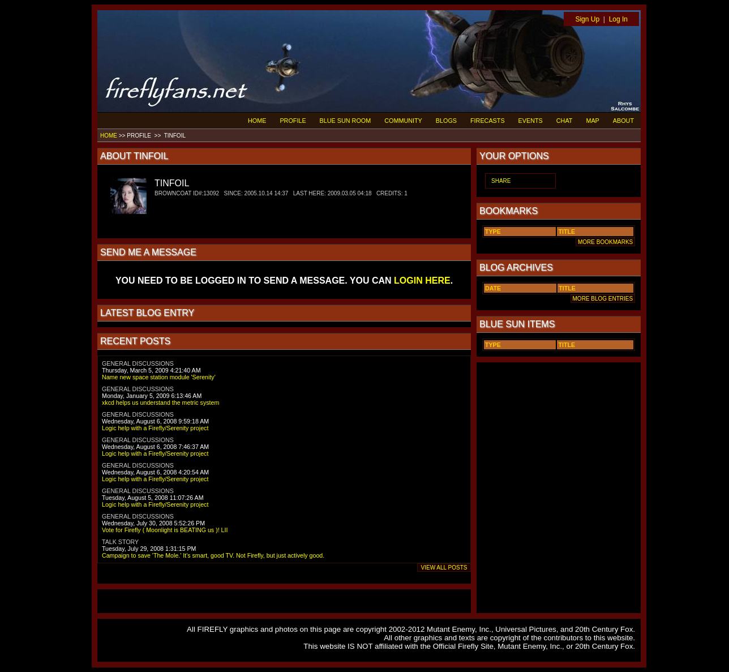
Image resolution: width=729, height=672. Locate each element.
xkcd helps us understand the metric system (160, 402)
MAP (592, 120)
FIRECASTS (487, 120)
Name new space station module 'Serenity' (159, 377)
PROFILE (293, 120)
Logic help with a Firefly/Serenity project (155, 428)
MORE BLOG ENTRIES (602, 299)
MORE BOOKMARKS (605, 242)
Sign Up (587, 19)
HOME (257, 120)
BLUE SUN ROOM (345, 120)
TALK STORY (120, 541)
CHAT (564, 120)
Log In (618, 19)
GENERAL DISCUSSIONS (138, 363)
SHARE (501, 181)
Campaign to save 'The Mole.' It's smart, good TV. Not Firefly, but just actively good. (213, 555)
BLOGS (446, 120)
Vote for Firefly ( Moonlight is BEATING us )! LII (165, 530)
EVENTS (530, 120)
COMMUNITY (403, 120)
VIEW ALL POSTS (444, 567)
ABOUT (623, 120)
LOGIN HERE (422, 280)
